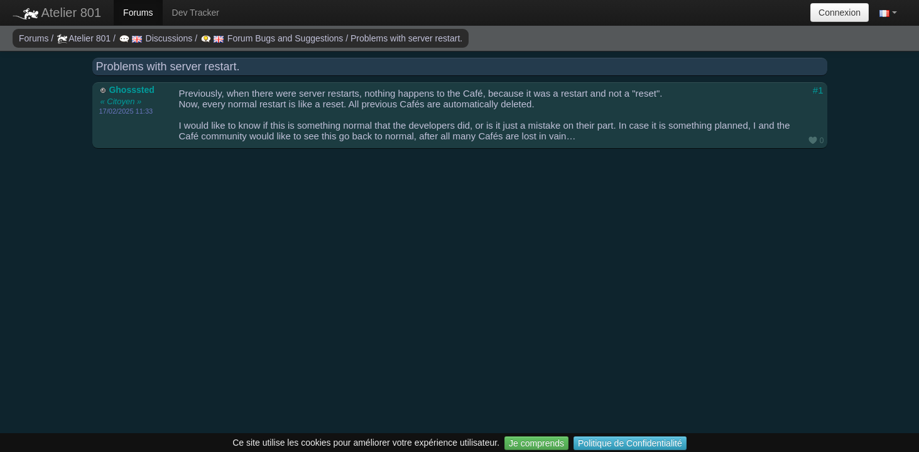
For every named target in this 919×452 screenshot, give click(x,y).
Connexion (839, 13)
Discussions (157, 38)
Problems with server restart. (406, 38)
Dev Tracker (195, 13)
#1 (818, 90)
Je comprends (536, 443)
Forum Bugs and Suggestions (273, 38)
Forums (138, 13)
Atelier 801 (57, 12)
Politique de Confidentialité (630, 443)
